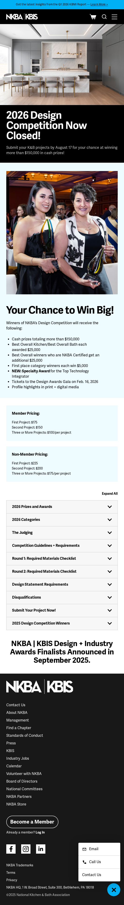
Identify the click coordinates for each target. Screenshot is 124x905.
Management (17, 720)
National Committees (24, 789)
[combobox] (104, 16)
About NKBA (16, 712)
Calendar (14, 766)
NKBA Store (16, 804)
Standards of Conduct (24, 735)
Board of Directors (21, 781)
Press (11, 743)
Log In (40, 832)
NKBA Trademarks (19, 865)
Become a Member (32, 822)
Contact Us (15, 705)
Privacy (11, 880)
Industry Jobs (17, 758)
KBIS (10, 751)
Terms (10, 873)
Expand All (110, 494)
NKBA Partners (19, 796)
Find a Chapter (18, 728)
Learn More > (99, 4)
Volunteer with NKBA (24, 773)
